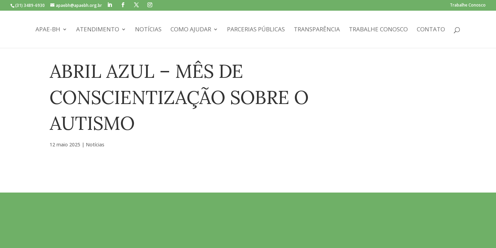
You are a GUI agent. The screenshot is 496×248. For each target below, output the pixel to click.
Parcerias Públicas (256, 30)
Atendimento (97, 30)
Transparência (317, 30)
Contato (431, 30)
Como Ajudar (190, 30)
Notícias (148, 30)
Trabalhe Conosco (468, 5)
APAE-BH (47, 30)
